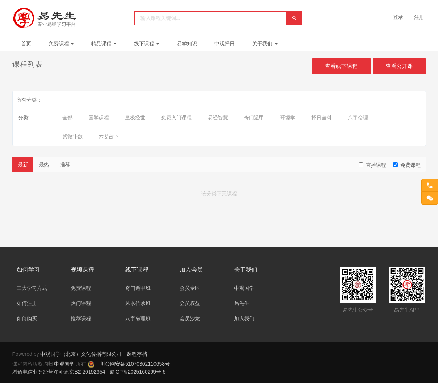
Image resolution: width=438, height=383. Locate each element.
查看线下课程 (341, 66)
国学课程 (99, 117)
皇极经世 (135, 117)
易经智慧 (218, 117)
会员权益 (190, 303)
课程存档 (137, 354)
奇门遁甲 (254, 117)
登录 (398, 17)
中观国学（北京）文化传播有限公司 (81, 354)
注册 (419, 17)
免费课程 (61, 43)
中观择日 (224, 43)
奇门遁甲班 (138, 288)
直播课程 (372, 165)
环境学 (287, 117)
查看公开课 (399, 66)
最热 (44, 165)
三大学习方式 (32, 288)
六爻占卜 (109, 136)
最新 (23, 165)
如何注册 (27, 303)
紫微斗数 (72, 136)
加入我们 (244, 318)
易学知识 (187, 43)
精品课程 (103, 43)
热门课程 (81, 303)
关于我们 (265, 43)
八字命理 (358, 117)
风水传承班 (138, 303)
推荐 (65, 165)
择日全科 (321, 117)
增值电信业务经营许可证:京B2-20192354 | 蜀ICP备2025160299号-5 (89, 372)
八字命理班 (138, 318)
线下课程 (146, 43)
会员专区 (190, 288)
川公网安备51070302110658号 (135, 364)
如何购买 (27, 318)
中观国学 (244, 288)
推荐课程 (81, 318)
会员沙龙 (190, 318)
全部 (67, 117)
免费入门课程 (176, 117)
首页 (26, 43)
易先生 (241, 303)
